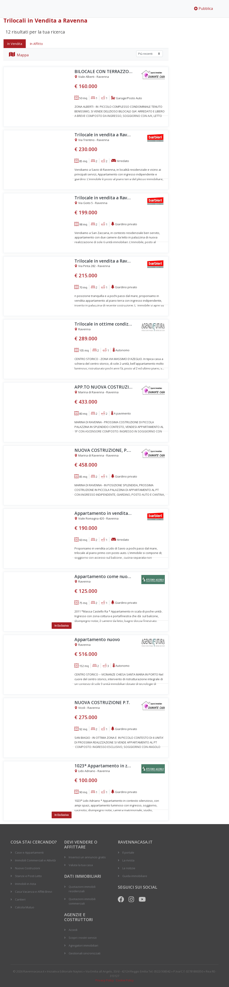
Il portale (128, 852)
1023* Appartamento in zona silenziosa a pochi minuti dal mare (103, 765)
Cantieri (20, 899)
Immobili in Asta (25, 884)
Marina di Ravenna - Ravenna (96, 392)
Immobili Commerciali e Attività (35, 860)
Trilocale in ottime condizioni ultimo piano (103, 324)
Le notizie (128, 868)
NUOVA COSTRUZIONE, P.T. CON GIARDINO (103, 450)
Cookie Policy (125, 980)
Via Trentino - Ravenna (91, 140)
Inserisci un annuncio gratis (87, 857)
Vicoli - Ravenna (87, 708)
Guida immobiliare (134, 876)
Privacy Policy (104, 980)
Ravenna (82, 329)
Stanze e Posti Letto (28, 876)
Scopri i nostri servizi (83, 938)
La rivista (128, 860)
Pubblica (203, 8)
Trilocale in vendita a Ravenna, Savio (103, 134)
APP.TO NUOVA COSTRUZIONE (103, 387)
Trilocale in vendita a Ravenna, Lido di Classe (103, 261)
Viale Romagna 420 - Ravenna (96, 518)
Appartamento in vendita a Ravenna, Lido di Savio (103, 513)
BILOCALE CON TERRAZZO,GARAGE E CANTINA (103, 71)
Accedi (73, 930)
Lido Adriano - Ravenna (92, 771)
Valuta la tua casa (81, 865)
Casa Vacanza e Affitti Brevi (33, 892)
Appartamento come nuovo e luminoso (103, 576)
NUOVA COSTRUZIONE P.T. (102, 702)
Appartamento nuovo (97, 639)
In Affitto (36, 44)
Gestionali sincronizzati (84, 953)
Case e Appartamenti (29, 852)
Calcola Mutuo (24, 907)
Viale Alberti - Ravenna (91, 77)
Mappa (19, 55)
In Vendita (14, 44)
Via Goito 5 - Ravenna (90, 203)
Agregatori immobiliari (83, 945)
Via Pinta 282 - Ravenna (92, 266)
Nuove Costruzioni (27, 868)
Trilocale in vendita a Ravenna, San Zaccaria (103, 197)
